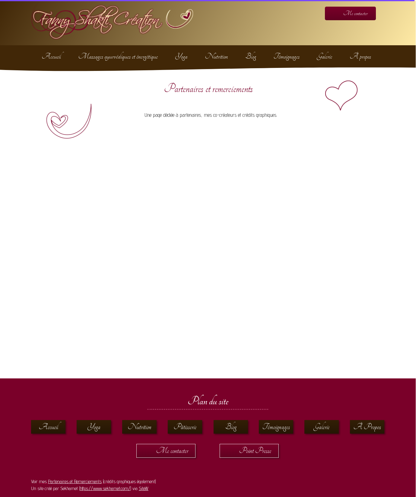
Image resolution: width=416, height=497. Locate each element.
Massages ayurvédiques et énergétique (118, 56)
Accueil (51, 56)
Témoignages (287, 56)
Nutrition (216, 56)
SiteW (143, 488)
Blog (250, 56)
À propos (360, 56)
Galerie (324, 56)
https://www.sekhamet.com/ (105, 488)
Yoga (181, 56)
